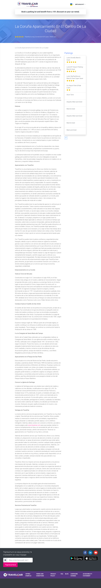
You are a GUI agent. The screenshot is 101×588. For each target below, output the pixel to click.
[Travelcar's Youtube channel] (96, 553)
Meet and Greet (72, 131)
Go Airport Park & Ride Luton (74, 88)
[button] (65, 137)
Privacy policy (53, 575)
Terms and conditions (40, 575)
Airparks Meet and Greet (74, 103)
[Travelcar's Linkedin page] (90, 553)
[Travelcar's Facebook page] (85, 553)
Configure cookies (74, 575)
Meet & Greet (71, 110)
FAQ (62, 574)
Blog (66, 574)
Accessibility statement (87, 575)
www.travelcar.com (34, 425)
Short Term (70, 96)
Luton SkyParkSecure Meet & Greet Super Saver (75, 78)
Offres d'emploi (28, 575)
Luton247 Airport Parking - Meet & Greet (75, 69)
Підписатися (10, 565)
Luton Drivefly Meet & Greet (73, 60)
